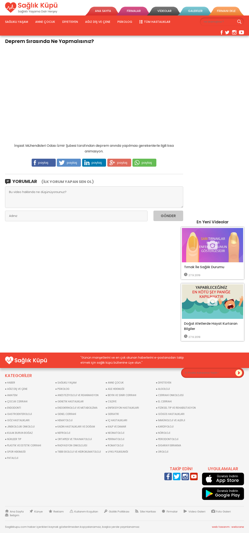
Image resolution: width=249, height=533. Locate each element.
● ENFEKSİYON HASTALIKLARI (122, 407)
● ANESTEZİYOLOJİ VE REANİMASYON (77, 395)
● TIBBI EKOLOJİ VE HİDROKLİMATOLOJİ (78, 451)
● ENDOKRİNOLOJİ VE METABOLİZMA (76, 407)
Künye (38, 512)
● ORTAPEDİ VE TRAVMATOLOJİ (73, 439)
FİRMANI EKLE (226, 11)
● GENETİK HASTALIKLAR (69, 401)
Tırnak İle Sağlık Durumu (204, 267)
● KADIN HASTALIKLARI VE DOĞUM (75, 426)
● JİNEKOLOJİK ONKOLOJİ (20, 426)
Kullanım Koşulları (86, 512)
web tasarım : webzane (228, 527)
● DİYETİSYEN (163, 382)
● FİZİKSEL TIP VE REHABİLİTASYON (176, 407)
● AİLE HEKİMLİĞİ (115, 389)
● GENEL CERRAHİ (65, 414)
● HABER (10, 382)
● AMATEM (11, 395)
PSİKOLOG (124, 22)
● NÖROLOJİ (163, 433)
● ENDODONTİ (13, 407)
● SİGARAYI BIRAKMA (168, 445)
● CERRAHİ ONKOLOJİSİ (170, 395)
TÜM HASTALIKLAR (157, 22)
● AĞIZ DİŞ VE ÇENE (16, 389)
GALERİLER (195, 11)
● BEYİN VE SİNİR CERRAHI (121, 395)
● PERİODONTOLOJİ (167, 439)
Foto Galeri (223, 512)
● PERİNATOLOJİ (115, 439)
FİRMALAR (134, 11)
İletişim (14, 515)
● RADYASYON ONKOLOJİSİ (71, 445)
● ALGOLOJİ (163, 389)
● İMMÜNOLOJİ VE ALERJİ (170, 420)
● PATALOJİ (11, 458)
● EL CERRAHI (164, 401)
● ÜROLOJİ (162, 451)
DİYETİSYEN (70, 22)
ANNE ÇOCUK (45, 22)
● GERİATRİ (112, 414)
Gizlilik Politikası (119, 512)
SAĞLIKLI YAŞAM (16, 22)
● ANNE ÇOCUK (115, 382)
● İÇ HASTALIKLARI (116, 420)
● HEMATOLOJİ (64, 420)
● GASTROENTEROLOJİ (18, 414)
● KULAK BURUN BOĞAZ (19, 433)
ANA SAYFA (103, 11)
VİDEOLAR (164, 11)
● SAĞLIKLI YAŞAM (66, 382)
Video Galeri (196, 512)
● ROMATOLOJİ (114, 445)
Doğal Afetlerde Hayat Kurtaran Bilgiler (210, 326)
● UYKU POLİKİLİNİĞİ (117, 451)
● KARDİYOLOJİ (165, 426)
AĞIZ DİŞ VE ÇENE (97, 22)
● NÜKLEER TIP (13, 439)
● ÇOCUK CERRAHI (16, 401)
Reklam (58, 512)
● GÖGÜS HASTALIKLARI (170, 414)
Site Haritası (148, 512)
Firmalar (172, 512)
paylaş (41, 162)
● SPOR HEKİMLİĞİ (15, 451)
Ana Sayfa (17, 512)
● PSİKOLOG (62, 389)
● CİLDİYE (111, 401)
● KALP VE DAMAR (116, 426)
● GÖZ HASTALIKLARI (17, 420)
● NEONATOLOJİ (115, 433)
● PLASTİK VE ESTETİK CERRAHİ (23, 445)
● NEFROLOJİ (62, 433)
